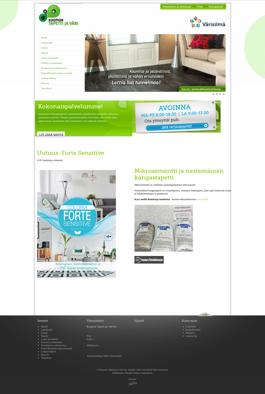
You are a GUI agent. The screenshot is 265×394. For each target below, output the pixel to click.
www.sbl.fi (202, 199)
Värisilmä (191, 326)
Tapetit (44, 52)
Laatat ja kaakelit (49, 57)
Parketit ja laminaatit (51, 63)
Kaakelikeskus (193, 329)
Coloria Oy (191, 335)
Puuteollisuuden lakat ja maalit (56, 73)
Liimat (44, 47)
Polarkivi (190, 332)
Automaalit (46, 42)
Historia (45, 83)
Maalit (44, 37)
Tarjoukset (46, 88)
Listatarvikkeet (48, 78)
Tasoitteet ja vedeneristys (53, 68)
